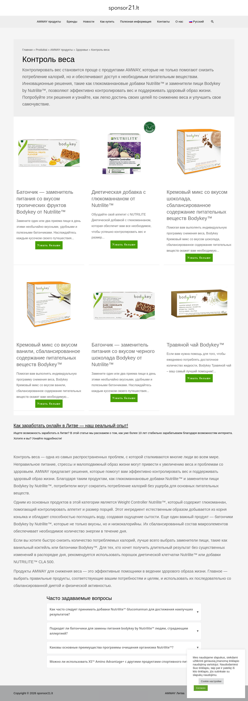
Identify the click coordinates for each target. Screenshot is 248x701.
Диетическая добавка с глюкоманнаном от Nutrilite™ (119, 198)
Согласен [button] (200, 688)
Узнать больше (49, 246)
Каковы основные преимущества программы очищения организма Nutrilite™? (111, 647)
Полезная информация (135, 21)
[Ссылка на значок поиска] (212, 21)
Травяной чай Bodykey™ (195, 345)
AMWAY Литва (174, 693)
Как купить (107, 21)
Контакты (163, 21)
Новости (88, 21)
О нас (179, 21)
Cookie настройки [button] (211, 681)
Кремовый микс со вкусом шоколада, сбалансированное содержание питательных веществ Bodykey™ (197, 205)
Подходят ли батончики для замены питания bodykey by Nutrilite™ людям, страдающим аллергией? (119, 631)
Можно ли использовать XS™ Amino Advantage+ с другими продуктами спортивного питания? (123, 661)
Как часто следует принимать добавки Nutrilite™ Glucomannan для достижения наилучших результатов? (121, 611)
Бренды (72, 21)
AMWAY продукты (49, 21)
